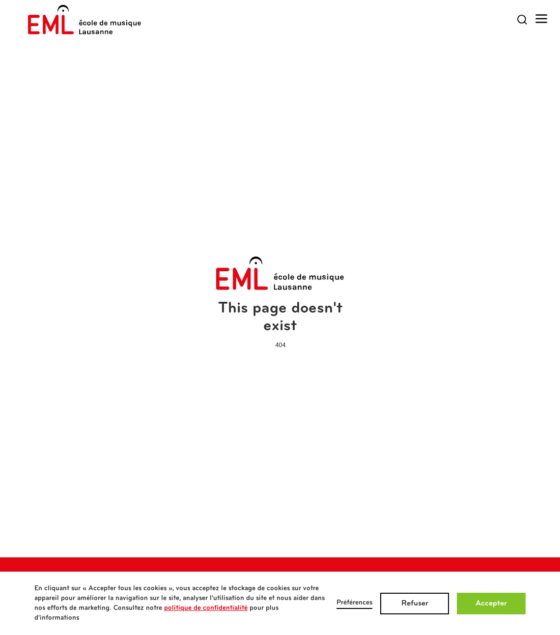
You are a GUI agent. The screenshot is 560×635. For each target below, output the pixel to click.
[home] (84, 19)
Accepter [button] (491, 603)
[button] (541, 19)
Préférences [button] (354, 602)
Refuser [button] (414, 603)
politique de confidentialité (206, 608)
